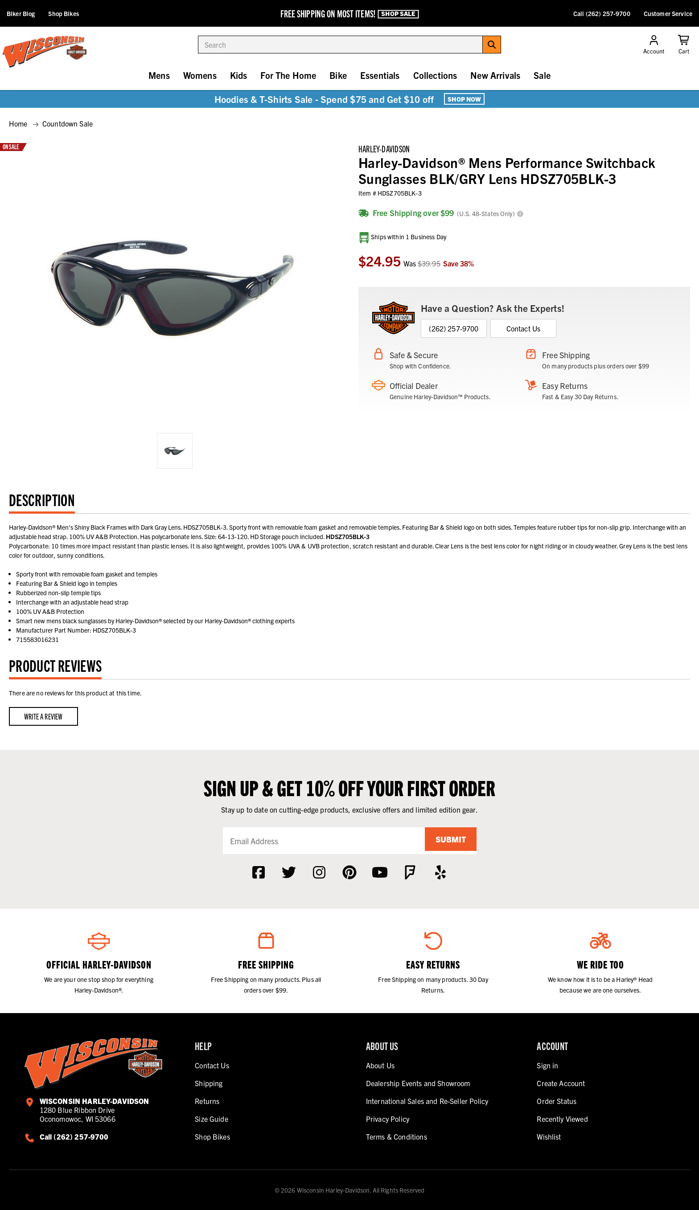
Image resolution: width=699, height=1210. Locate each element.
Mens (159, 75)
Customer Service (668, 13)
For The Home (288, 75)
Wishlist (549, 1136)
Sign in (547, 1065)
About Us (380, 1065)
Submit (448, 840)
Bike (338, 75)
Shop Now (464, 99)
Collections (435, 75)
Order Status (556, 1100)
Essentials (380, 75)
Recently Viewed (562, 1118)
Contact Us (523, 328)
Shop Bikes (63, 13)
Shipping (208, 1083)
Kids (238, 75)
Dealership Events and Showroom (418, 1083)
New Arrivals (495, 75)
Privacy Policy (387, 1118)
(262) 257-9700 (453, 328)
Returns (207, 1100)
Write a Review (43, 716)
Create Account (561, 1083)
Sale (542, 75)
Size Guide (211, 1118)
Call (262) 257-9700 (601, 13)
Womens (200, 75)
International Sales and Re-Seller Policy (427, 1100)
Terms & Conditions (396, 1136)
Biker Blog (21, 13)
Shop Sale (398, 14)
